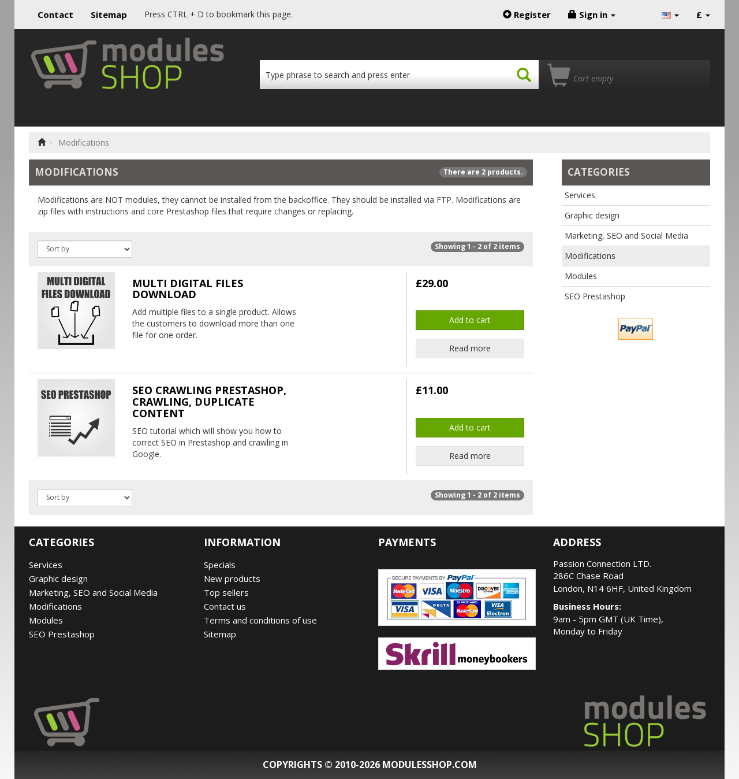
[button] (670, 14)
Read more (470, 348)
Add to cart (470, 319)
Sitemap (109, 14)
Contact (55, 14)
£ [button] (703, 14)
